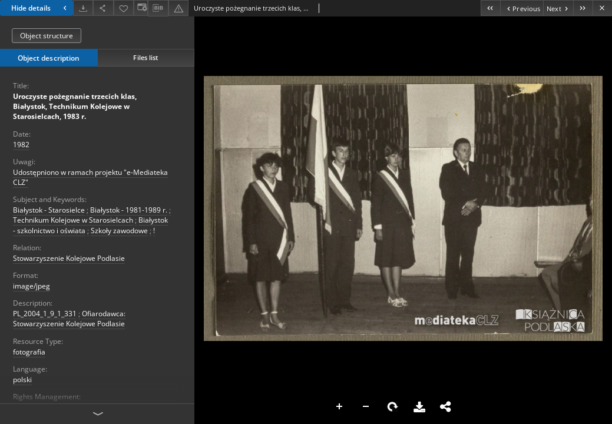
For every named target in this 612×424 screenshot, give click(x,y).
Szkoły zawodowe (119, 231)
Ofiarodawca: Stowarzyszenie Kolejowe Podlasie (69, 319)
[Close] (602, 8)
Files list (145, 57)
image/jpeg (31, 286)
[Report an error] (178, 8)
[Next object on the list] (558, 8)
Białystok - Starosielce (49, 210)
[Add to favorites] (124, 8)
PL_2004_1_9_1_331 (45, 314)
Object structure (46, 36)
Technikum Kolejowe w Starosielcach (73, 220)
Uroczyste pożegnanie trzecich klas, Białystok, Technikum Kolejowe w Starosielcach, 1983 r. (75, 106)
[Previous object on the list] (521, 8)
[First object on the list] (490, 8)
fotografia (29, 352)
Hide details (40, 8)
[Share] (103, 8)
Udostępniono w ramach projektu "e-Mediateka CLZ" (90, 177)
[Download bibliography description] (158, 8)
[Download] (83, 8)
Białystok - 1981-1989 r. (128, 210)
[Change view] (141, 8)
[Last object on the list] (583, 8)
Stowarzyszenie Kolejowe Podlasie (69, 258)
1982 (21, 145)
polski (22, 380)
